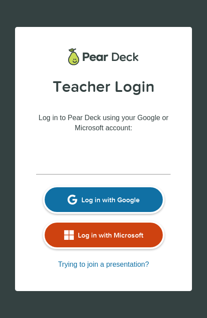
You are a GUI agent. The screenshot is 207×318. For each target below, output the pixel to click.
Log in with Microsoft (103, 235)
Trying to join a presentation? (103, 264)
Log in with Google (103, 199)
